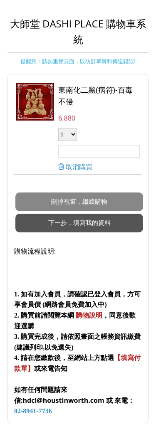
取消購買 (78, 166)
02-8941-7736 (33, 410)
